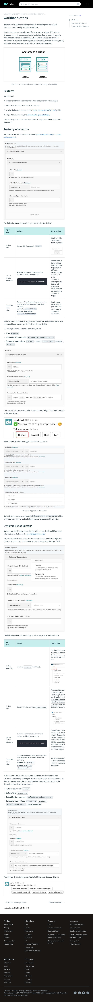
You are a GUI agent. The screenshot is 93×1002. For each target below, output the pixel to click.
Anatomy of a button (79, 23)
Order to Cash (75, 928)
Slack (6, 966)
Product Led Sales (76, 924)
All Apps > (7, 982)
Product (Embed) (32, 944)
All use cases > (75, 944)
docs (12, 4)
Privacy (18, 991)
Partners (29, 979)
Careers (28, 976)
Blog (27, 969)
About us (29, 963)
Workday (7, 979)
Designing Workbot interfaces (39, 14)
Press (28, 973)
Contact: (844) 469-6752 (40, 991)
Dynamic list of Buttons (80, 26)
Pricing (6, 928)
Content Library (53, 931)
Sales (28, 928)
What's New (8, 931)
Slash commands (55, 902)
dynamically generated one (38, 115)
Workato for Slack (54, 938)
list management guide (36, 534)
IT (26, 941)
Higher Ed (29, 947)
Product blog (8, 944)
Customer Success (54, 928)
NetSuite (7, 973)
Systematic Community (56, 934)
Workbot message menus (16, 902)
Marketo (7, 969)
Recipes (6, 934)
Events (28, 982)
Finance (28, 934)
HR (27, 924)
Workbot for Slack (19, 14)
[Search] (49, 4)
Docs (49, 924)
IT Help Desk (74, 941)
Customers (30, 966)
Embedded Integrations (78, 934)
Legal (23, 991)
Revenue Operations (33, 951)
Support (29, 938)
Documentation (9, 941)
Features (75, 20)
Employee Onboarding (78, 931)
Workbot (7, 14)
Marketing (29, 931)
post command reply (44, 134)
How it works (8, 924)
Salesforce (7, 963)
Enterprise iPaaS (75, 938)
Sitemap (28, 991)
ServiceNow (8, 976)
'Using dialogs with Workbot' (44, 110)
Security (7, 938)
